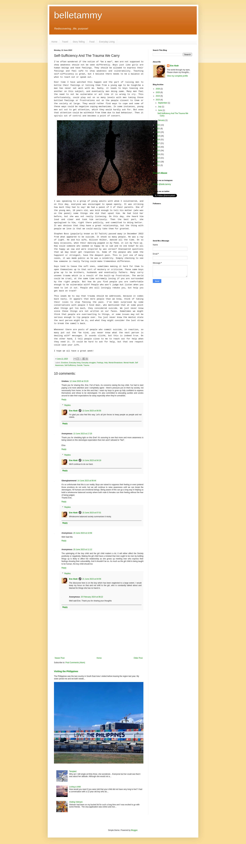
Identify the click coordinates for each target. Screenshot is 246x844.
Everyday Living (107, 41)
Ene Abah (73, 411)
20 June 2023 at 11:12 (82, 549)
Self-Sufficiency (70, 365)
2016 (158, 147)
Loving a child (75, 787)
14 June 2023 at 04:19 (91, 460)
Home (54, 41)
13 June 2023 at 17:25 (82, 434)
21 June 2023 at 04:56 (91, 579)
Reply (64, 399)
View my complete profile (177, 76)
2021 (158, 128)
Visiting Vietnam (76, 802)
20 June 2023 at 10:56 (82, 533)
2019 (158, 136)
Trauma (86, 365)
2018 (158, 139)
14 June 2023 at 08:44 (86, 481)
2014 (158, 154)
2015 (158, 150)
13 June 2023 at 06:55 (91, 411)
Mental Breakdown (116, 363)
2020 (158, 132)
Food (91, 41)
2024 (158, 96)
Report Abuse (160, 173)
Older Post (138, 658)
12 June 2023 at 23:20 (79, 381)
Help (106, 363)
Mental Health (129, 363)
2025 (158, 92)
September (163, 103)
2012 (158, 162)
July (160, 107)
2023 (158, 100)
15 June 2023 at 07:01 (91, 513)
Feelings (100, 363)
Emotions (64, 363)
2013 (158, 158)
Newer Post (59, 658)
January (161, 120)
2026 (158, 89)
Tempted (72, 771)
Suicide (80, 365)
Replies (67, 405)
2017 (158, 143)
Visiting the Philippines (66, 671)
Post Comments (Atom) (75, 662)
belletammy (78, 15)
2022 (158, 125)
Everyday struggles (88, 363)
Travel (65, 41)
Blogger (134, 830)
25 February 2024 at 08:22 (92, 597)
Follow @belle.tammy (162, 184)
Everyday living (75, 363)
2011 (158, 165)
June (160, 110)
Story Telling (79, 41)
